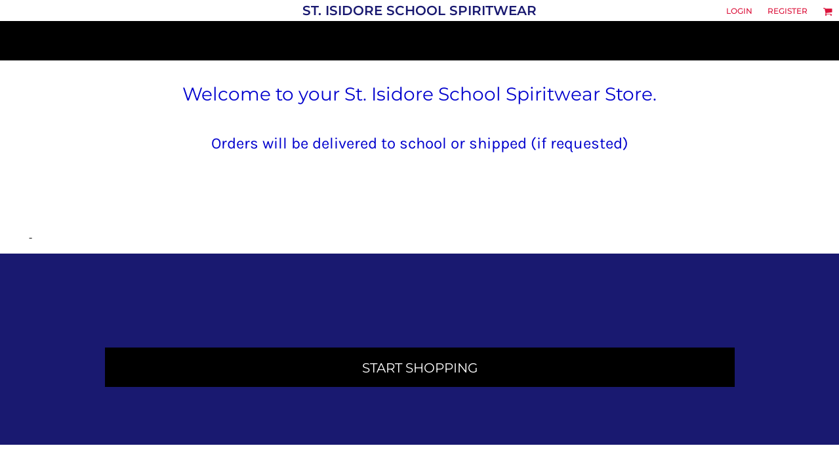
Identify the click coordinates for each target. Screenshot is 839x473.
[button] (827, 11)
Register (787, 11)
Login (739, 11)
